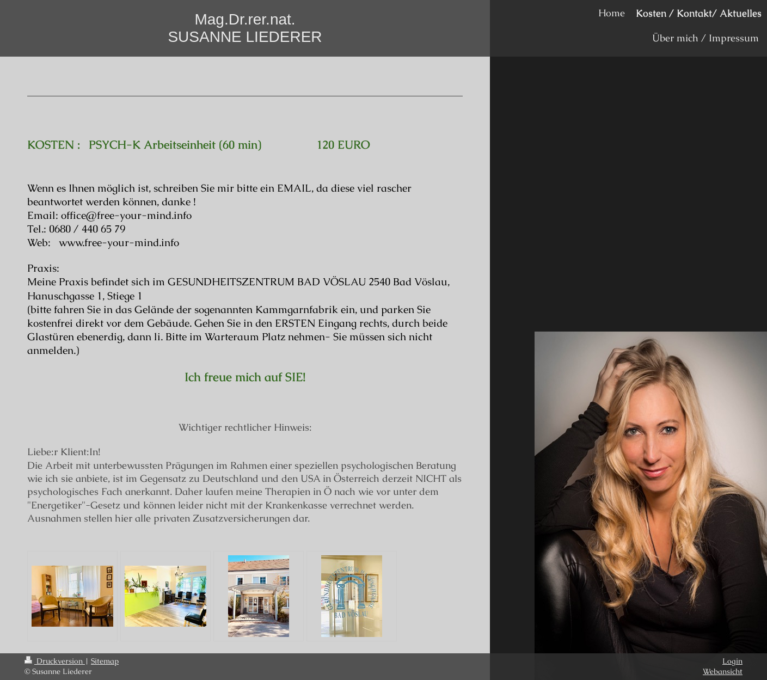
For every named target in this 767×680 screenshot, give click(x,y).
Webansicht (723, 671)
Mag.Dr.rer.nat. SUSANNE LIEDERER (245, 28)
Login (732, 661)
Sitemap (105, 661)
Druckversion (54, 661)
